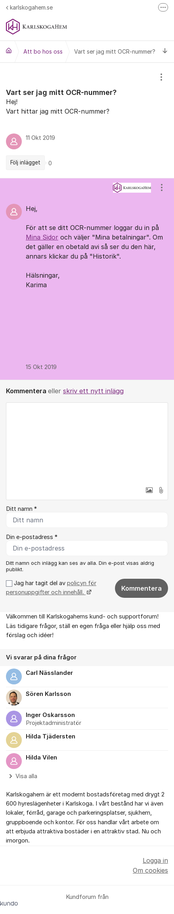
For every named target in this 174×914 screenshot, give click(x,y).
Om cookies (150, 870)
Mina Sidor (42, 237)
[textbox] (87, 442)
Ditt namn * (21, 508)
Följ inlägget (25, 162)
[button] (149, 490)
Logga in (155, 860)
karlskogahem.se (29, 7)
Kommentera (141, 588)
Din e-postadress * (31, 537)
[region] (87, 120)
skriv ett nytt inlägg (93, 391)
